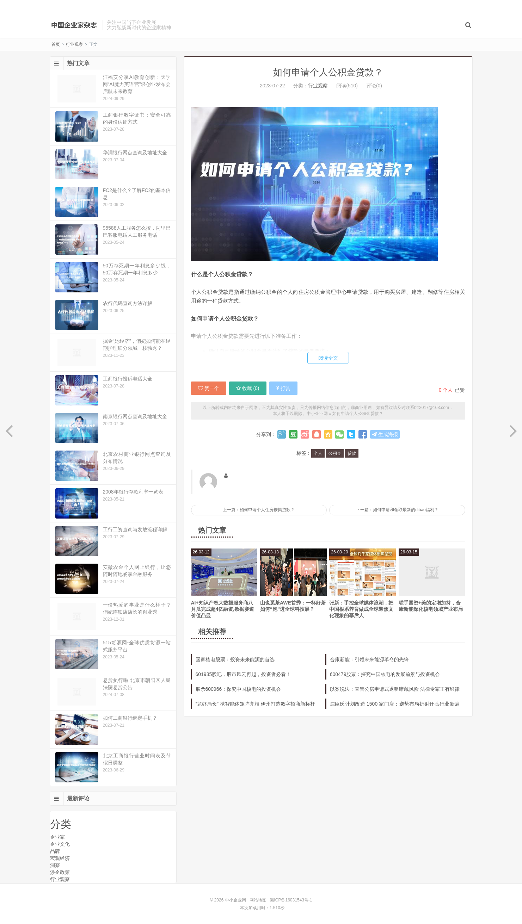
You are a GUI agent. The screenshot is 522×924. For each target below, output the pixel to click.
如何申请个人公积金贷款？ (328, 72)
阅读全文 (328, 358)
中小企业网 (74, 25)
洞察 (55, 865)
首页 (55, 44)
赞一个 (208, 388)
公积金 (334, 453)
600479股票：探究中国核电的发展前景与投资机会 (385, 674)
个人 (318, 453)
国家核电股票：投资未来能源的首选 (235, 659)
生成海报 (385, 434)
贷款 (352, 453)
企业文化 (60, 844)
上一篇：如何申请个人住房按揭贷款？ (259, 509)
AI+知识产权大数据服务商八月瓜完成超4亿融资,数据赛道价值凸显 (222, 609)
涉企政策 (60, 872)
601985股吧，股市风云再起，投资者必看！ (243, 674)
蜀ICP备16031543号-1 (291, 900)
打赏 (283, 388)
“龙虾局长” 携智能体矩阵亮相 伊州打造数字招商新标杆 (255, 704)
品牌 (55, 851)
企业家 (57, 837)
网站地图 (258, 900)
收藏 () (247, 388)
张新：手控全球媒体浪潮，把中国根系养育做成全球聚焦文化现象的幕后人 (361, 609)
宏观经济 (60, 858)
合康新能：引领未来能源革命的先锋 (369, 659)
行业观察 (74, 44)
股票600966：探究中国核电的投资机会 (238, 689)
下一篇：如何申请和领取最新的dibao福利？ (397, 509)
